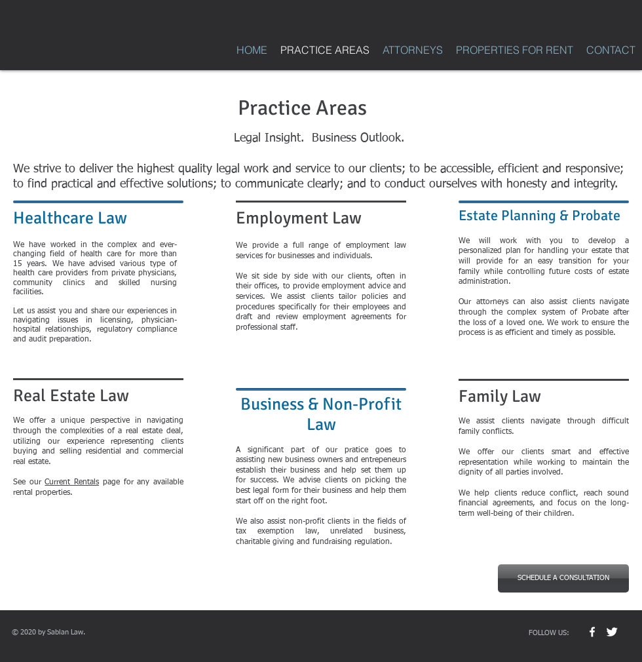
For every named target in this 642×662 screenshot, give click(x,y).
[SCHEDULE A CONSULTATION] (563, 578)
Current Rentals (72, 482)
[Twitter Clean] (611, 631)
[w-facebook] (592, 631)
